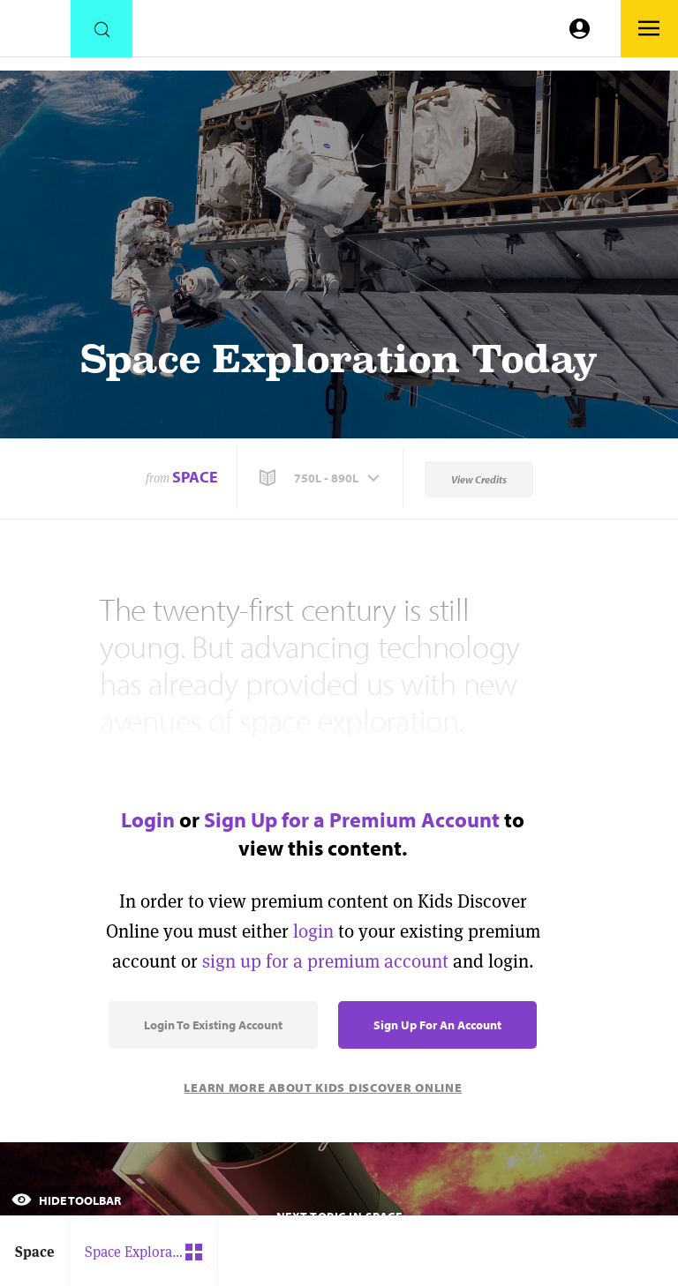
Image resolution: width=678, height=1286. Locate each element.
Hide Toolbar (66, 1200)
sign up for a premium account (325, 961)
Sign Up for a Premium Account (352, 819)
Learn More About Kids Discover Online (323, 1087)
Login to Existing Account (213, 1025)
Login (148, 819)
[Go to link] (35, 33)
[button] (321, 478)
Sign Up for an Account (437, 1025)
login (313, 931)
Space (195, 477)
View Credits (479, 479)
